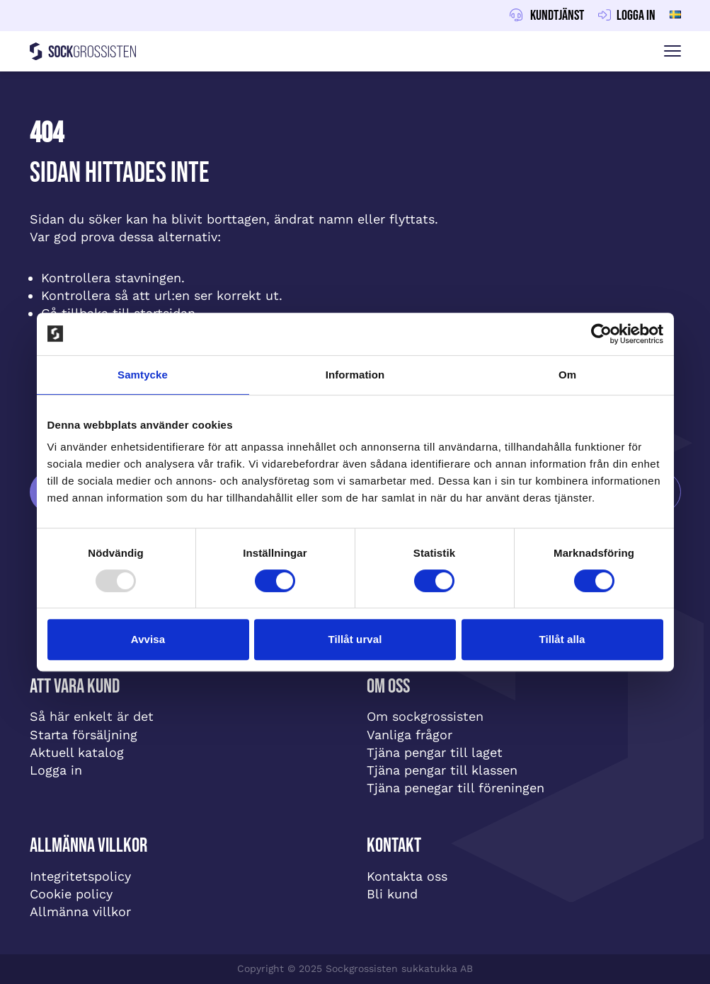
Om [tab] (567, 375)
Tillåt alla (562, 639)
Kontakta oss (407, 876)
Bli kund (392, 893)
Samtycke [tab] (143, 375)
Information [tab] (355, 375)
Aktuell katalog (77, 752)
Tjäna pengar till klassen (442, 770)
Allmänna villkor (80, 911)
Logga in (56, 770)
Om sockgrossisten (425, 716)
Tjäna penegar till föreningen (455, 787)
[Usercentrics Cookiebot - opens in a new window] (601, 334)
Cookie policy (71, 893)
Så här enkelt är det (92, 716)
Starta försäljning (83, 734)
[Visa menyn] (672, 51)
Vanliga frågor (409, 734)
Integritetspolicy (80, 876)
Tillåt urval (355, 639)
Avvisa (148, 639)
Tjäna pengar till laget (435, 752)
